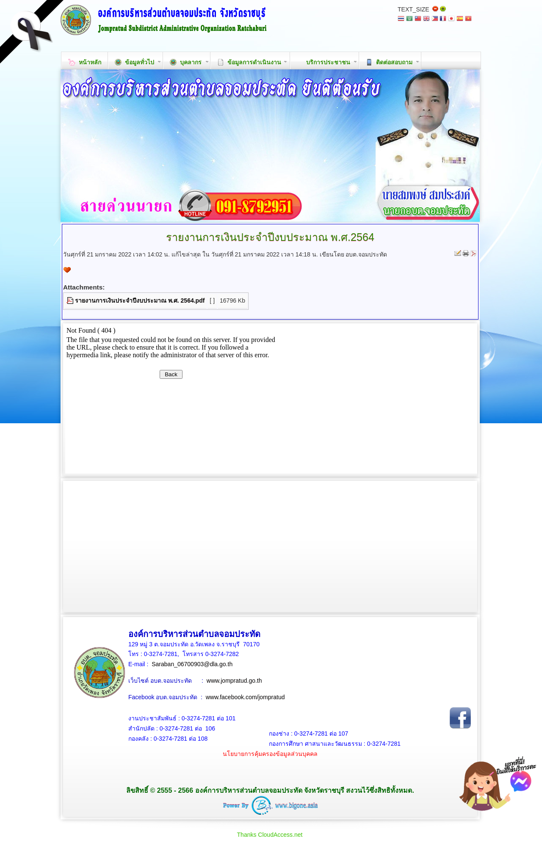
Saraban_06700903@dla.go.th (192, 664)
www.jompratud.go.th (234, 680)
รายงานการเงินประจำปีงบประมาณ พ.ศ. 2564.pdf (140, 300)
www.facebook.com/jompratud (245, 697)
